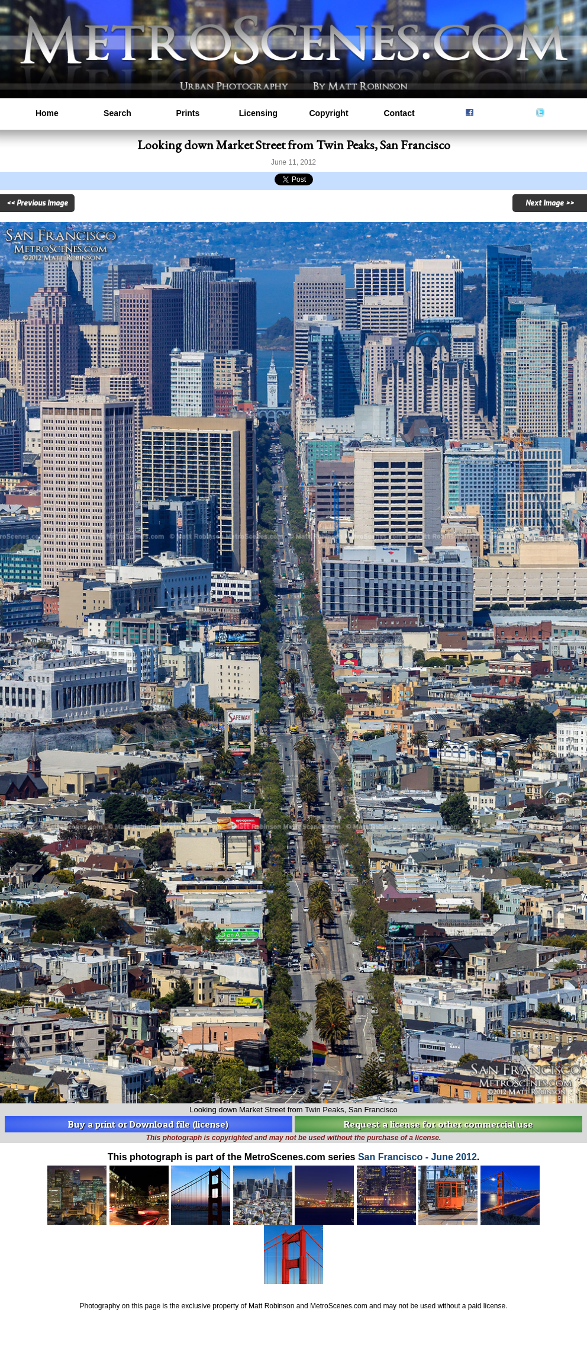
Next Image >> (549, 203)
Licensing (258, 113)
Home (47, 113)
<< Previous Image (37, 203)
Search (117, 113)
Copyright (328, 113)
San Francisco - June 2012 (417, 1157)
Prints (188, 113)
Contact (398, 113)
